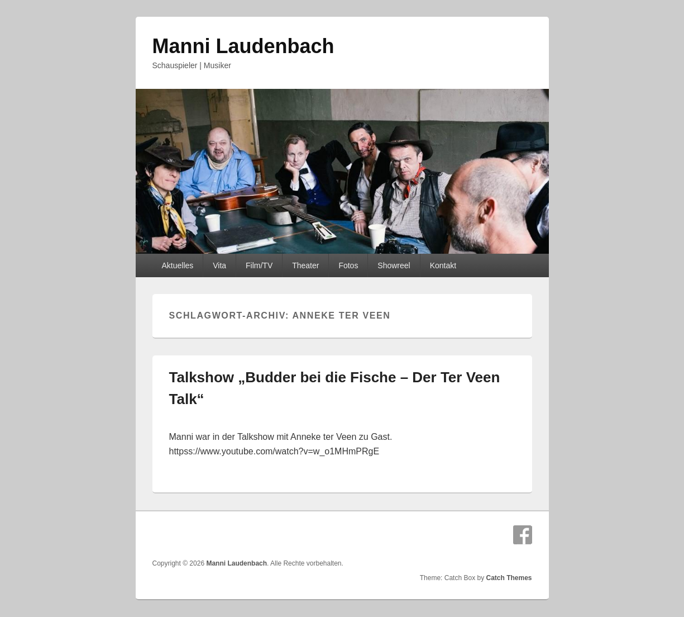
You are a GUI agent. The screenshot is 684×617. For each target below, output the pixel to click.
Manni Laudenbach (243, 46)
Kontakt (443, 265)
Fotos (348, 265)
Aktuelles (177, 265)
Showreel (393, 265)
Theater (305, 265)
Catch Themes (509, 578)
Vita (219, 265)
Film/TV (259, 265)
